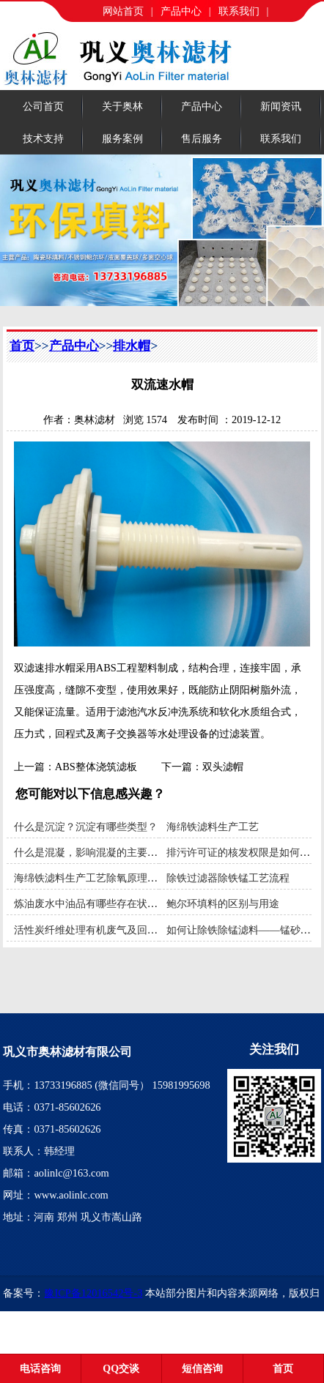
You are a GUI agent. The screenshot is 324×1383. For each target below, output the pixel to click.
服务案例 (122, 138)
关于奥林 (122, 106)
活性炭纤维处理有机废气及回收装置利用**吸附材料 (132, 930)
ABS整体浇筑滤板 (96, 766)
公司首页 (43, 106)
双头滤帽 (222, 766)
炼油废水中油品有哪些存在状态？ (91, 903)
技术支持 (43, 138)
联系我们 (238, 11)
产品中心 (181, 11)
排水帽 (131, 346)
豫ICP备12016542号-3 (93, 1293)
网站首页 (123, 11)
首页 (22, 346)
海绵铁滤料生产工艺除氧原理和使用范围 (106, 878)
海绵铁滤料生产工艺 (212, 826)
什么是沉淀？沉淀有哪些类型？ (86, 826)
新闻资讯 (280, 106)
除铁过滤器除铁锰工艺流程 (228, 878)
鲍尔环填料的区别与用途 (222, 903)
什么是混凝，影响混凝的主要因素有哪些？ (111, 852)
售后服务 (201, 138)
